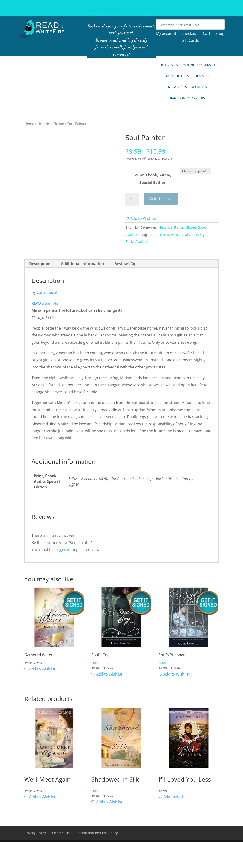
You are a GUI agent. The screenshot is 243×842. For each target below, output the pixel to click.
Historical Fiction (50, 123)
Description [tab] (40, 263)
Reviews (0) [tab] (125, 263)
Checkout (189, 34)
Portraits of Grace (184, 234)
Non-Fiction (177, 76)
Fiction (166, 65)
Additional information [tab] (82, 263)
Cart (206, 34)
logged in (62, 549)
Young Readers (197, 65)
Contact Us (61, 833)
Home (29, 123)
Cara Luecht (159, 234)
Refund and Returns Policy (97, 833)
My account (166, 34)
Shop (219, 34)
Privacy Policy (35, 833)
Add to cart (161, 198)
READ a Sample (45, 303)
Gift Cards (190, 41)
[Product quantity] (132, 199)
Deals (199, 76)
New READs (177, 87)
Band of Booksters (187, 98)
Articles (199, 87)
